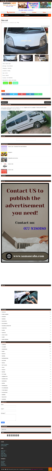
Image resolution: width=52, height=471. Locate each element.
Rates (44, 12)
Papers (3, 330)
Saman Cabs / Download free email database (17, 146)
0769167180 (11, 12)
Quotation (3, 463)
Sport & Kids (4, 334)
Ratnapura (4, 381)
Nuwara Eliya (5, 378)
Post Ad (24, 12)
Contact (34, 12)
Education (4, 321)
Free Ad (2, 452)
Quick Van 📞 (4, 450)
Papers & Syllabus (4, 444)
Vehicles (4, 312)
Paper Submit (4, 456)
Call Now (5, 83)
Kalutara (4, 360)
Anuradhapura (5, 358)
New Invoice (3, 465)
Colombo (4, 346)
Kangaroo (10, 152)
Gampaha (4, 344)
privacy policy (4, 454)
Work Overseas (5, 339)
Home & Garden (5, 314)
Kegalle (3, 369)
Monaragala (4, 385)
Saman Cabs (10, 58)
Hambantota (4, 376)
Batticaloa (4, 365)
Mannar (3, 394)
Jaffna (3, 383)
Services (4, 332)
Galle (3, 367)
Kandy (3, 351)
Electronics (4, 323)
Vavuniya (4, 399)
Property (4, 316)
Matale (3, 362)
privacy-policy (4, 445)
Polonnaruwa (5, 387)
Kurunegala (4, 349)
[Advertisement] (26, 273)
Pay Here (3, 461)
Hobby (3, 337)
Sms (10, 83)
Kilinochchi (4, 392)
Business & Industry (6, 325)
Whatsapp (15, 83)
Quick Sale (3, 453)
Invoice (2, 462)
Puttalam (4, 374)
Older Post (47, 102)
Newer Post (4, 102)
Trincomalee (5, 390)
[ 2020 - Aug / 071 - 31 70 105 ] (37, 469)
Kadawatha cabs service (13, 158)
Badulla (3, 353)
